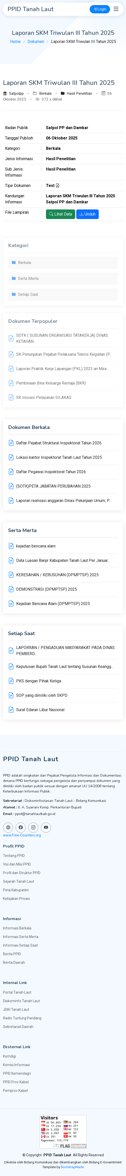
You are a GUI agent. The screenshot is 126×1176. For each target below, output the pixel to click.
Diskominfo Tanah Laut (21, 1001)
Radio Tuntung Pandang (22, 1018)
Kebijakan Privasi (16, 898)
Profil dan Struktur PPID (21, 873)
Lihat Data (60, 214)
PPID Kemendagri (17, 1073)
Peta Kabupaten (16, 890)
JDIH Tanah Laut (16, 1009)
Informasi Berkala (17, 928)
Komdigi (9, 1056)
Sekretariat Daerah (18, 1026)
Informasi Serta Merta (20, 937)
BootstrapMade (72, 1167)
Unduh (87, 214)
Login (99, 9)
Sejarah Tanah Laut (18, 881)
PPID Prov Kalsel (16, 1082)
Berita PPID (12, 954)
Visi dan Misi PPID (17, 864)
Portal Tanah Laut (17, 992)
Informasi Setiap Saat (20, 945)
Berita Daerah (14, 962)
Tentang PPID (14, 855)
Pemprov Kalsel (15, 1090)
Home (15, 41)
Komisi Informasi (16, 1065)
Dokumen (36, 41)
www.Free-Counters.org (22, 835)
